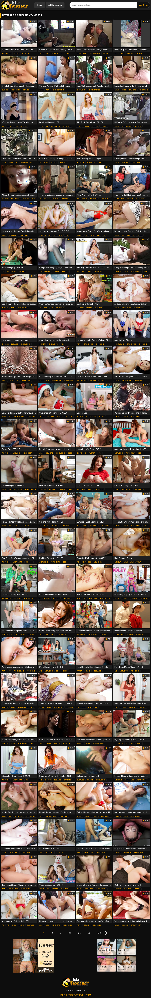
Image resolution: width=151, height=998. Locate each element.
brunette (132, 90)
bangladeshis (44, 271)
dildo (70, 453)
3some (79, 453)
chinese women (58, 90)
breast (70, 489)
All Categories (55, 5)
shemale (26, 90)
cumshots (128, 852)
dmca (88, 995)
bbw (123, 235)
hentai (101, 162)
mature (105, 53)
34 (70, 933)
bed (78, 126)
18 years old (6, 53)
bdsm (146, 271)
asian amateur (135, 271)
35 (79, 933)
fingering (69, 707)
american (92, 453)
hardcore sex (138, 308)
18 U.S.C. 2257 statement (71, 995)
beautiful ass (25, 380)
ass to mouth (62, 417)
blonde (16, 53)
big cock (23, 126)
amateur (42, 235)
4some (117, 598)
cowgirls (94, 816)
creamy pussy (88, 344)
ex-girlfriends (94, 90)
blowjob (25, 53)
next (100, 932)
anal (41, 90)
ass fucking (55, 126)
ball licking (119, 199)
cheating (144, 598)
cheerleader (119, 344)
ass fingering (82, 199)
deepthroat (138, 852)
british (123, 90)
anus (41, 126)
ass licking (66, 126)
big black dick (12, 126)
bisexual (95, 126)
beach (86, 925)
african (80, 671)
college (54, 53)
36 (89, 933)
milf (33, 199)
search (141, 5)
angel (117, 489)
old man (138, 53)
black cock (140, 199)
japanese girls (94, 53)
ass (47, 53)
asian (41, 53)
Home (39, 5)
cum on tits (55, 925)
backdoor (28, 453)
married (130, 53)
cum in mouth (61, 634)
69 (40, 162)
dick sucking (65, 53)
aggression (119, 743)
